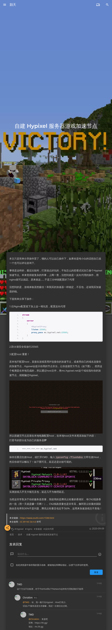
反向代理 (49, 506)
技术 (20, 511)
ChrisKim (28, 575)
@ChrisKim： (35, 596)
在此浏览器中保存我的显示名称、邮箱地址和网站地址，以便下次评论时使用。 (53, 542)
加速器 (39, 506)
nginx (29, 506)
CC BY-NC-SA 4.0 (28, 499)
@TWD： (27, 579)
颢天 (13, 5)
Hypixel (19, 506)
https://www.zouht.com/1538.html (37, 495)
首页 (12, 511)
